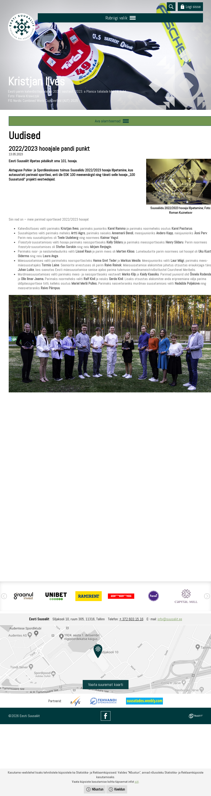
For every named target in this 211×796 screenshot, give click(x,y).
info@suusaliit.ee (170, 619)
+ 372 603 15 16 (131, 619)
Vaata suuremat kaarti (105, 684)
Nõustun (97, 789)
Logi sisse (193, 6)
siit (137, 782)
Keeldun (119, 789)
